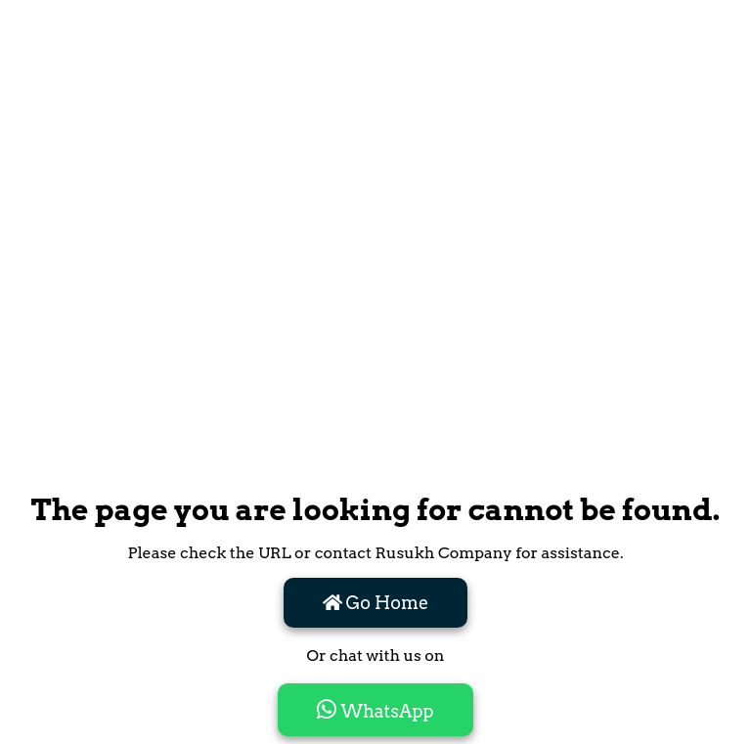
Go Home (376, 602)
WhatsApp (375, 710)
